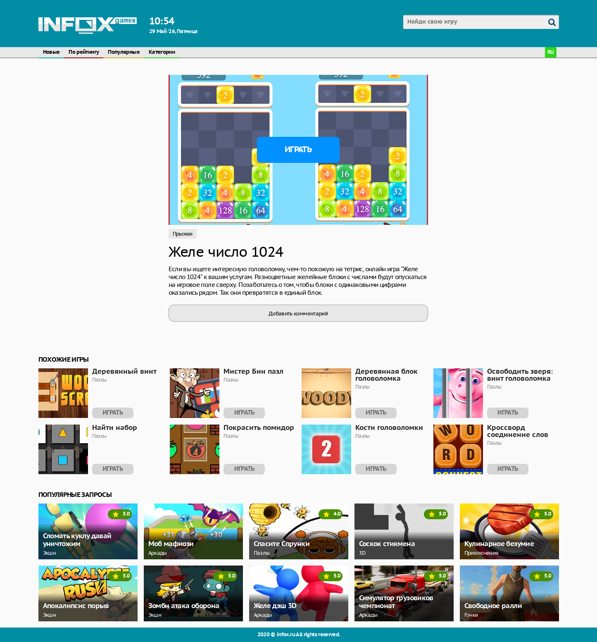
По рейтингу (84, 52)
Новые (51, 52)
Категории (162, 52)
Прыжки (183, 233)
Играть (298, 150)
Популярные (124, 52)
